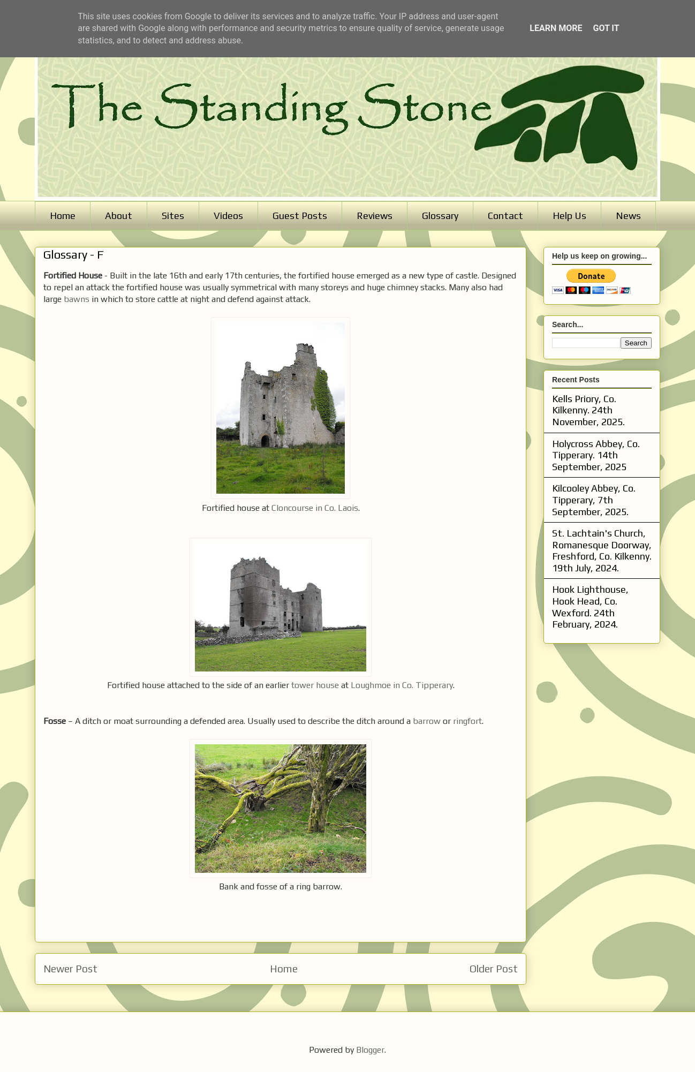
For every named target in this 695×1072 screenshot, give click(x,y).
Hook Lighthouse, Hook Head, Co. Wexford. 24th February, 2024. (590, 607)
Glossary (440, 215)
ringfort (467, 721)
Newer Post (70, 969)
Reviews (374, 215)
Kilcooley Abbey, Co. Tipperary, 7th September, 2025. (594, 499)
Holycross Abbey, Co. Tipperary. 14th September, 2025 (596, 455)
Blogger (370, 1050)
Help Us (569, 215)
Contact (505, 215)
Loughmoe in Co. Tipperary (402, 685)
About (118, 215)
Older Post (494, 969)
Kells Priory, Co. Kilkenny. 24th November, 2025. (588, 410)
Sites (173, 215)
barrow (427, 721)
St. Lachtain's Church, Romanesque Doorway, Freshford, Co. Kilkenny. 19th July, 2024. (602, 550)
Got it (606, 28)
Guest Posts (300, 215)
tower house (316, 685)
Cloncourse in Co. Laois (314, 508)
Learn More (556, 28)
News (628, 215)
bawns (76, 299)
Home (62, 215)
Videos (228, 215)
